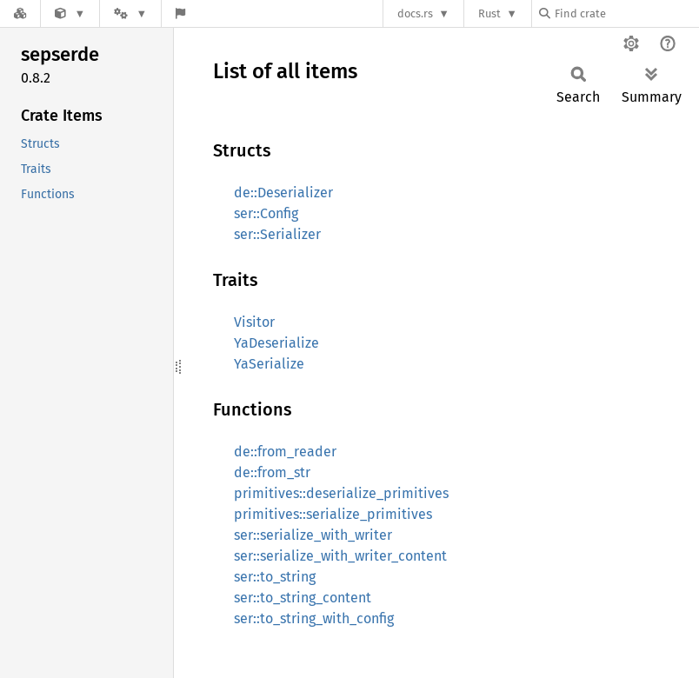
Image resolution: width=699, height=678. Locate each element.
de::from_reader (285, 451)
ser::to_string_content (302, 597)
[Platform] (130, 13)
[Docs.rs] (20, 13)
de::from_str (272, 472)
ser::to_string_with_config (314, 618)
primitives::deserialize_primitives (341, 493)
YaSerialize (269, 364)
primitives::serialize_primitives (333, 514)
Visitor (254, 322)
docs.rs (415, 13)
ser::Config (266, 213)
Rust (489, 13)
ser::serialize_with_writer (313, 535)
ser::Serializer (277, 234)
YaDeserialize (276, 343)
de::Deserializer (283, 192)
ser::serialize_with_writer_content (340, 556)
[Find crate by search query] (626, 13)
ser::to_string (275, 576)
